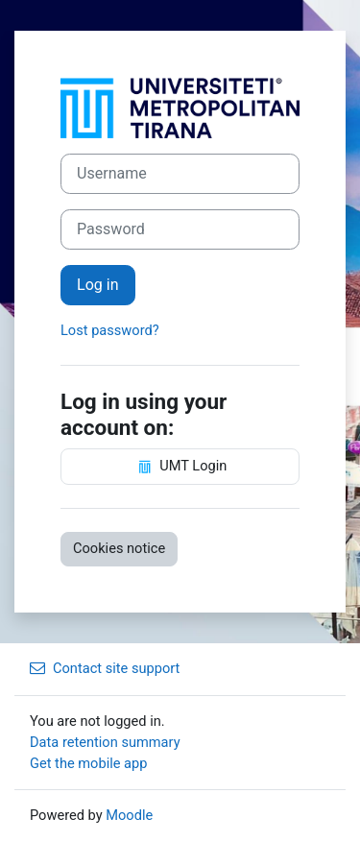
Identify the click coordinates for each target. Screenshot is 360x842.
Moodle (129, 815)
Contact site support (105, 668)
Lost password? (109, 330)
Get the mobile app (88, 763)
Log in (98, 285)
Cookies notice (119, 548)
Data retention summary (105, 742)
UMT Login (180, 466)
